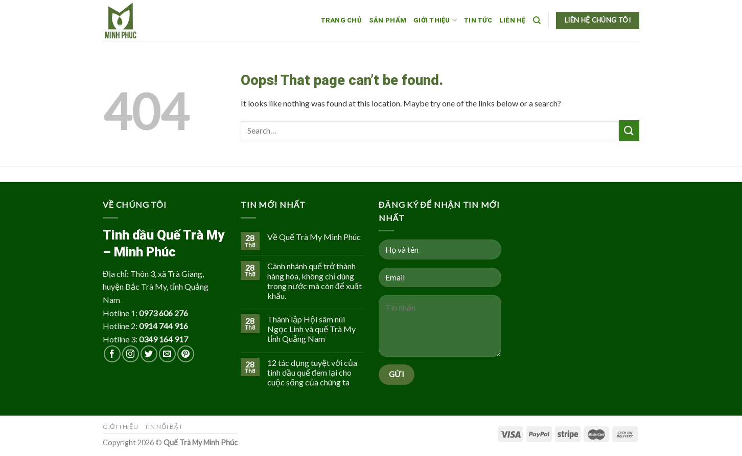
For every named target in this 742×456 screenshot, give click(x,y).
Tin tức (478, 20)
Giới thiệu (435, 20)
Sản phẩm (387, 20)
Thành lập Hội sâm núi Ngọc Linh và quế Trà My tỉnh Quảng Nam (311, 328)
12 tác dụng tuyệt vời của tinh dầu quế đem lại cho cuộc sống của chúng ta (312, 372)
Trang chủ (341, 20)
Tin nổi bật (164, 426)
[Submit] (629, 130)
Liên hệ (512, 20)
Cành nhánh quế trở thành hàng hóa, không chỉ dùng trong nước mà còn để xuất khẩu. (314, 280)
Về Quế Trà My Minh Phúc (314, 237)
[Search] (537, 20)
